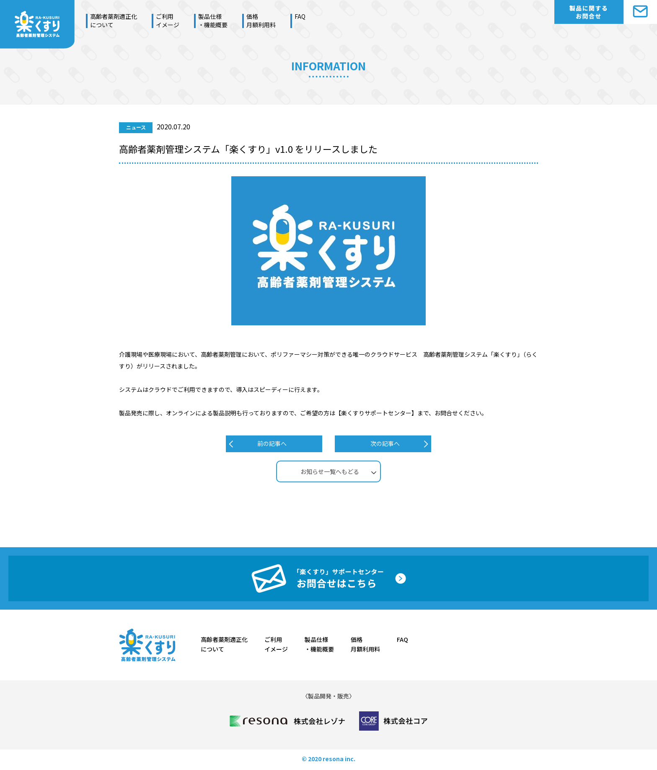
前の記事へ (272, 443)
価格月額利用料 (261, 20)
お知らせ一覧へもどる (329, 471)
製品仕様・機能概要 (213, 20)
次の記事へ (385, 443)
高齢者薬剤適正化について (113, 20)
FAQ (300, 16)
